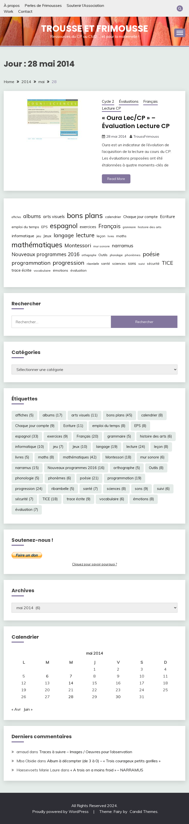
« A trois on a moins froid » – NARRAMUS (106, 769)
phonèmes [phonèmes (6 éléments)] (133, 255)
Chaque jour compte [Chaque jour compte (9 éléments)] (140, 216)
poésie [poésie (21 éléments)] (151, 254)
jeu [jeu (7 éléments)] (38, 236)
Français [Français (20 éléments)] (109, 225)
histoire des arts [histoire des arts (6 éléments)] (149, 227)
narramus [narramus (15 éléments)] (122, 245)
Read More (116, 178)
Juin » (28, 709)
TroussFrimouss (146, 136)
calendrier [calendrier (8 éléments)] (113, 216)
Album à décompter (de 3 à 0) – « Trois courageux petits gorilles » (103, 760)
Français (150, 101)
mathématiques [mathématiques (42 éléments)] (37, 244)
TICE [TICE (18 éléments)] (167, 262)
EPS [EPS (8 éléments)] (44, 226)
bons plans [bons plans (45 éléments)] (85, 215)
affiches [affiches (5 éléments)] (16, 217)
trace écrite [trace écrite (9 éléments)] (22, 270)
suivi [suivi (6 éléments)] (141, 263)
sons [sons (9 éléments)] (132, 263)
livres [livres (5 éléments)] (111, 236)
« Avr (16, 709)
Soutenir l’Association (85, 5)
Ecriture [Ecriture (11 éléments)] (167, 216)
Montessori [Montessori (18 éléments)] (77, 245)
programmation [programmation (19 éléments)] (31, 262)
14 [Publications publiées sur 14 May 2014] (70, 682)
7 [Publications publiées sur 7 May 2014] (71, 676)
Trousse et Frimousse (94, 28)
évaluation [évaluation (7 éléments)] (78, 270)
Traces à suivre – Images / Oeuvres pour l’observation (85, 751)
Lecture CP (111, 108)
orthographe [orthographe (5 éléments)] (89, 255)
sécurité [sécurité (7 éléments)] (153, 263)
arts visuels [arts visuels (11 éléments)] (54, 216)
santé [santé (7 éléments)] (105, 263)
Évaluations (129, 101)
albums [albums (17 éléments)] (32, 216)
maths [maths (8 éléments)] (121, 236)
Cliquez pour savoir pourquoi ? (94, 564)
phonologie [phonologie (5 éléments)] (116, 255)
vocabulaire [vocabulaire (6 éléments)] (42, 270)
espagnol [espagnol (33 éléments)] (64, 225)
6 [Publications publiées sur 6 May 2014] (47, 676)
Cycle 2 (108, 101)
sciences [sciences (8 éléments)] (119, 263)
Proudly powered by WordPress (61, 811)
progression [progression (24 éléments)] (68, 262)
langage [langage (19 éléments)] (64, 235)
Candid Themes (144, 811)
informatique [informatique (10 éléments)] (23, 235)
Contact (25, 11)
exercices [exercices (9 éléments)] (88, 226)
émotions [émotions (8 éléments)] (60, 270)
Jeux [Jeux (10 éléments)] (47, 235)
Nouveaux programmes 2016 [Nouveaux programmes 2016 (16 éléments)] (45, 254)
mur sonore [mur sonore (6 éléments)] (101, 246)
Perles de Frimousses (43, 5)
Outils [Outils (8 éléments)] (103, 255)
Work (8, 11)
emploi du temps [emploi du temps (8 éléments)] (25, 226)
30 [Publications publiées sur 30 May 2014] (118, 696)
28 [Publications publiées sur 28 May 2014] (70, 696)
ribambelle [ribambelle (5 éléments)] (93, 263)
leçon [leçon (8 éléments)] (101, 236)
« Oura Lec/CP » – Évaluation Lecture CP (137, 121)
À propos (12, 5)
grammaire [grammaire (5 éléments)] (129, 227)
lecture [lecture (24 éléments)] (85, 234)
